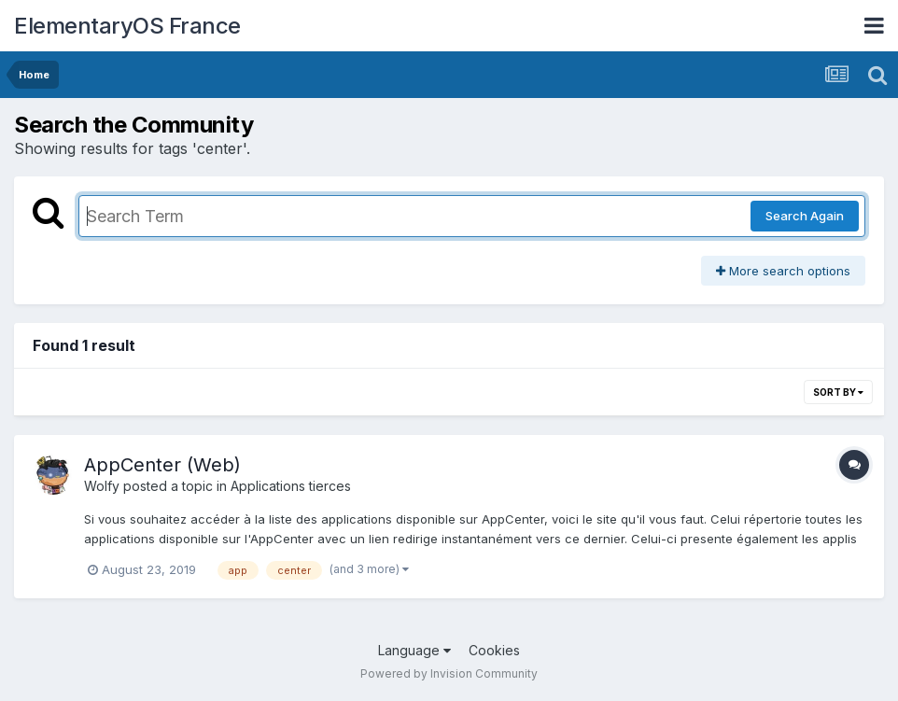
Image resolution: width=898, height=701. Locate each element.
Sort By (838, 392)
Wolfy (101, 486)
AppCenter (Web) (162, 465)
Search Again (804, 215)
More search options (783, 270)
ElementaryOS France (127, 25)
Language (414, 650)
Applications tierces (291, 486)
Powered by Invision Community (449, 673)
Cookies (494, 650)
